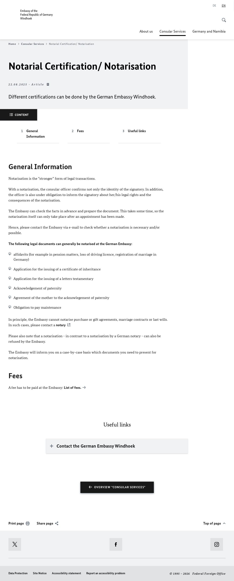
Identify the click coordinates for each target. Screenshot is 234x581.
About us (146, 31)
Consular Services (173, 31)
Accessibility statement (66, 573)
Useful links (137, 131)
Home (13, 44)
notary (61, 325)
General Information (35, 133)
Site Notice (40, 573)
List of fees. (72, 387)
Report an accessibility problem (105, 573)
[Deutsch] (214, 6)
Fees (80, 131)
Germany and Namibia (209, 31)
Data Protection (18, 573)
